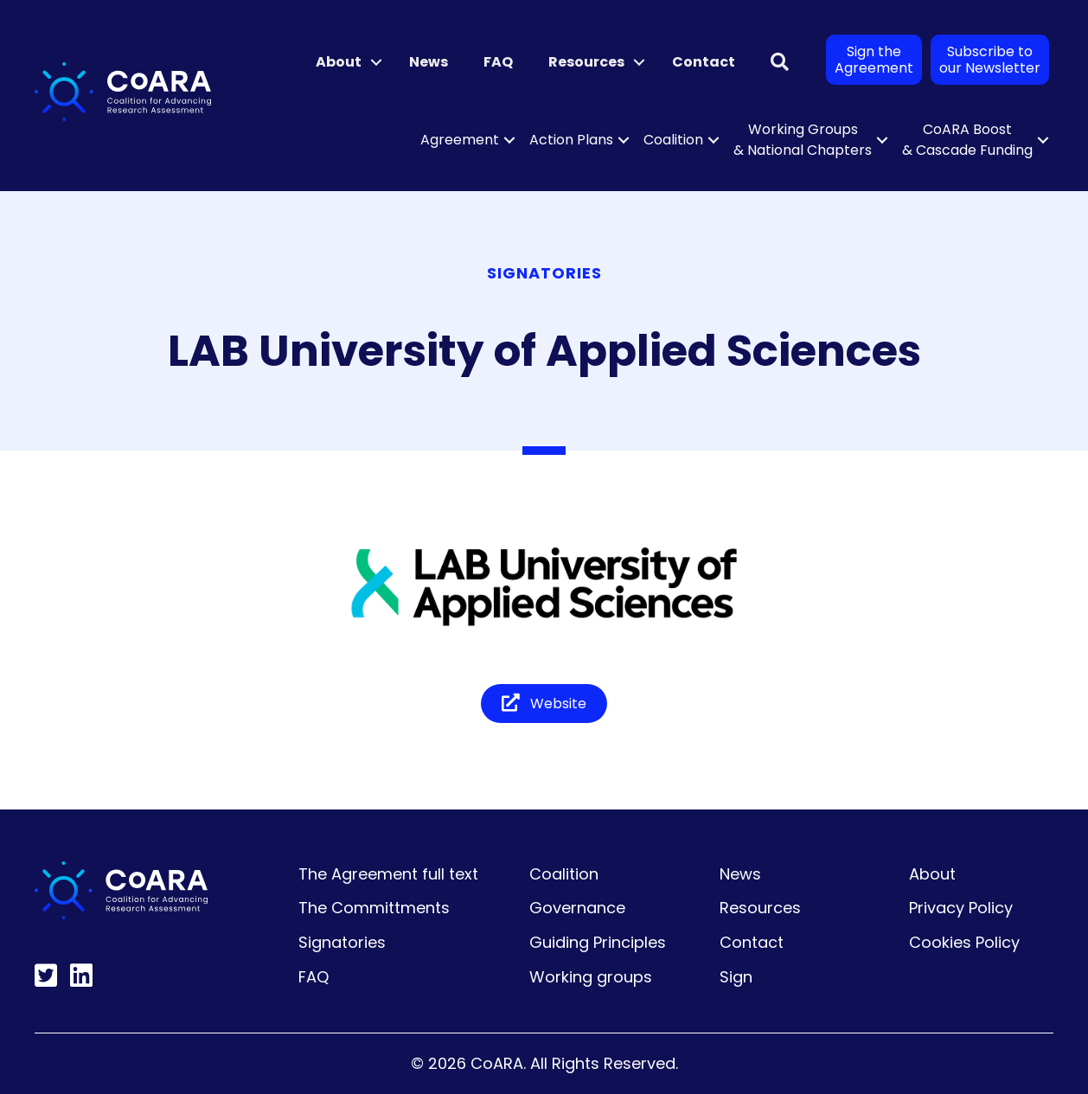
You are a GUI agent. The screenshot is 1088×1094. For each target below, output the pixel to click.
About (339, 62)
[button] (376, 62)
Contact (703, 62)
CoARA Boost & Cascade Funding (967, 139)
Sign (736, 977)
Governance (577, 907)
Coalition (673, 140)
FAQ (498, 62)
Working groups (590, 977)
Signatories (342, 942)
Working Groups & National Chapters (802, 139)
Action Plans (571, 140)
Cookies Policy (964, 942)
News (428, 62)
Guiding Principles (597, 942)
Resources (586, 62)
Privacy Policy (961, 907)
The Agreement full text (388, 874)
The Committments (374, 907)
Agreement (459, 140)
